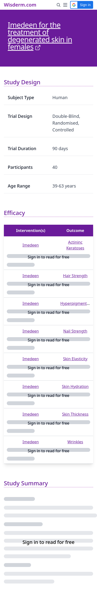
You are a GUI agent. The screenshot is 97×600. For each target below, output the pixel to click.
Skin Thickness (75, 414)
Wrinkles (75, 442)
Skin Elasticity (75, 358)
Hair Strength (75, 275)
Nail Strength (75, 331)
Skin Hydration (75, 386)
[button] (81, 5)
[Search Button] (58, 5)
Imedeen (31, 245)
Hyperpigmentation (78, 303)
